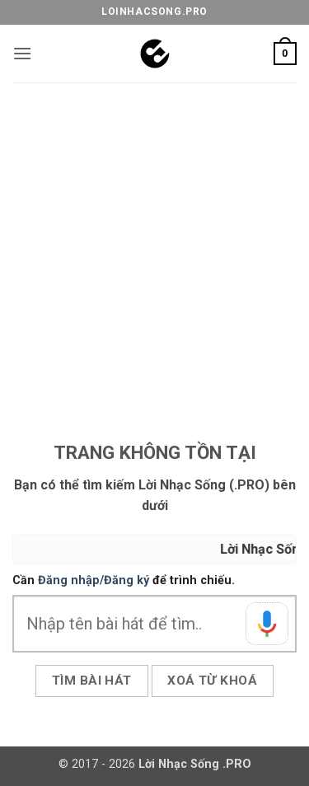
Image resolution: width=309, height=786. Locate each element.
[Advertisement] (154, 245)
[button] (22, 53)
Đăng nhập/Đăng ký (93, 580)
